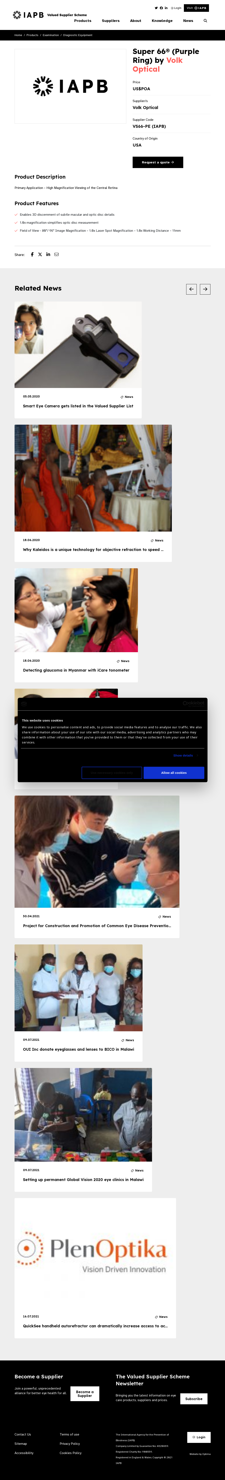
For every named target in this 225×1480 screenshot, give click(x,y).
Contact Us (23, 1434)
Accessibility (24, 1453)
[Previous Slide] (191, 289)
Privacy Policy (70, 1444)
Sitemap (21, 1444)
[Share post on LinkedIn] (50, 254)
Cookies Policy (70, 1453)
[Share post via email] (58, 254)
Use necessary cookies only (112, 772)
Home (18, 35)
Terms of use (69, 1434)
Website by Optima (200, 1454)
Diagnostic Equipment (77, 35)
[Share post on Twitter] (42, 254)
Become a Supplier (85, 1394)
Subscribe (193, 1399)
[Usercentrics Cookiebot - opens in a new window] (185, 704)
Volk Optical (158, 64)
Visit (196, 8)
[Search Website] (205, 20)
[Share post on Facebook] (34, 254)
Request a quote (158, 162)
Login (176, 8)
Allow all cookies (174, 772)
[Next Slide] (205, 289)
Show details (183, 755)
